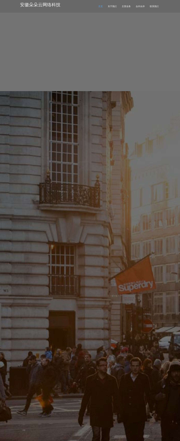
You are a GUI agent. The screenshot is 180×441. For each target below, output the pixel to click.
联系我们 (154, 6)
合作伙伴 (140, 6)
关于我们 (112, 6)
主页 (100, 6)
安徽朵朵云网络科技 (40, 4)
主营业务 (126, 6)
